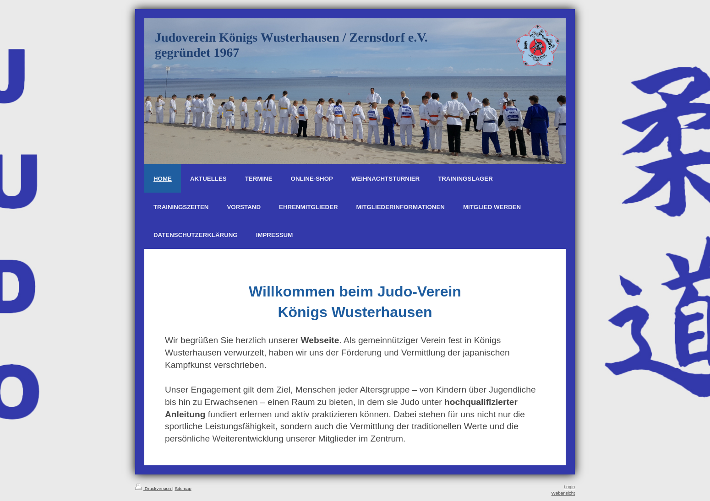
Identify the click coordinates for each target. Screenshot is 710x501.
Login (569, 486)
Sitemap (183, 488)
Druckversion (153, 488)
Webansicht (563, 493)
